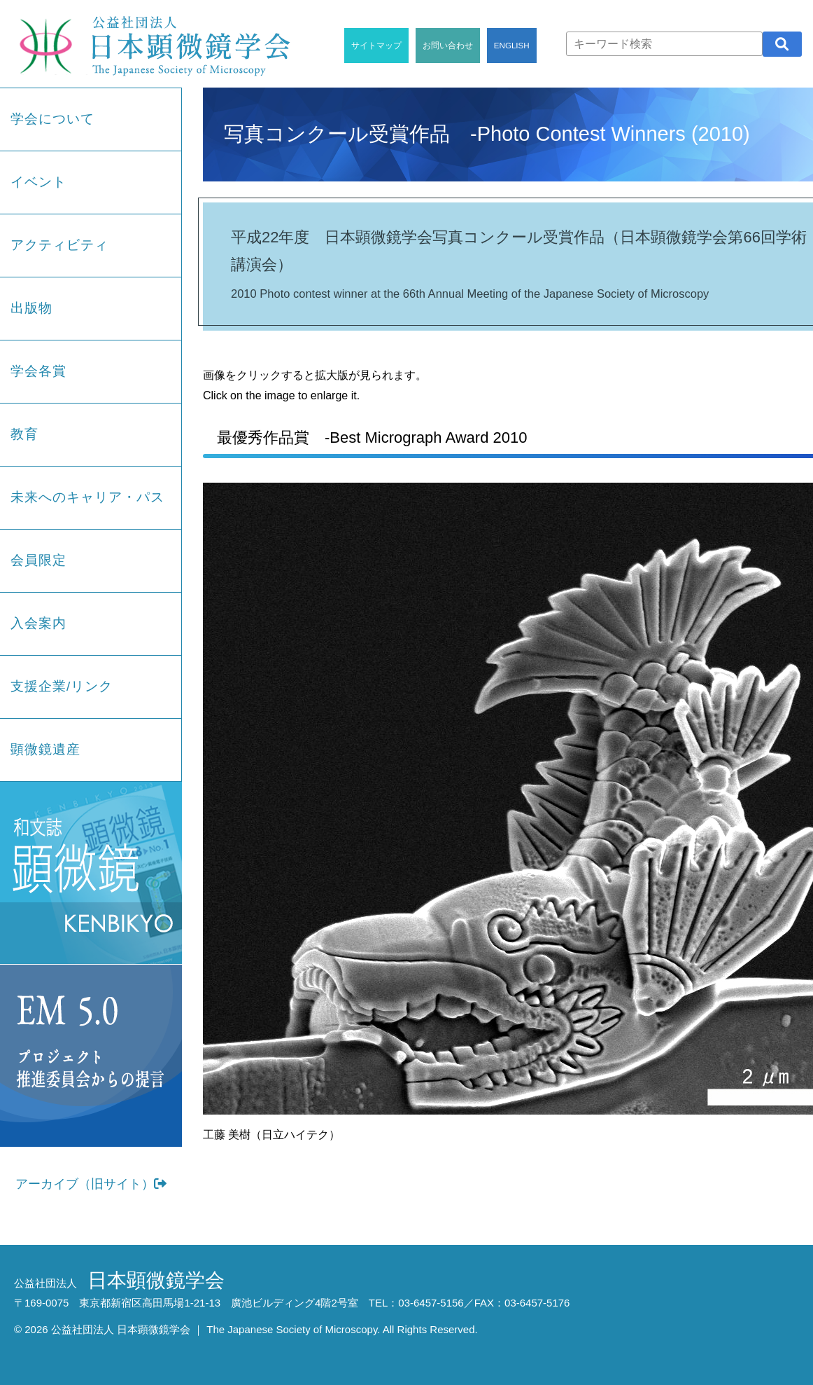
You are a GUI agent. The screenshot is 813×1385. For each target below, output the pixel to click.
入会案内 (38, 623)
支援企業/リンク (61, 686)
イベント (38, 181)
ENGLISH (512, 45)
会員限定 (38, 560)
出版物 (31, 308)
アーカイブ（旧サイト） (91, 1184)
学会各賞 (38, 371)
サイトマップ (376, 45)
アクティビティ (59, 244)
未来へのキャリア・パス (87, 497)
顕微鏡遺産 (45, 749)
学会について (52, 118)
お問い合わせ (448, 45)
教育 (24, 434)
